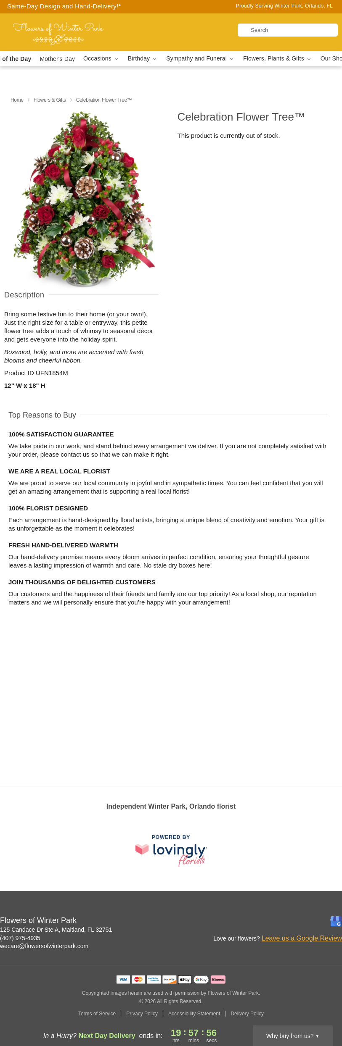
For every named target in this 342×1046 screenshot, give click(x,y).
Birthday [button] (143, 58)
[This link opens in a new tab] (171, 850)
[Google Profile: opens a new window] (336, 921)
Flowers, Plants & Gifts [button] (277, 58)
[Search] (288, 30)
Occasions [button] (101, 58)
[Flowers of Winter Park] (58, 32)
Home (17, 100)
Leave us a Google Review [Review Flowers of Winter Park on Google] (302, 938)
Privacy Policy (142, 1013)
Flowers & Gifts (50, 100)
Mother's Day (57, 58)
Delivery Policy (247, 1013)
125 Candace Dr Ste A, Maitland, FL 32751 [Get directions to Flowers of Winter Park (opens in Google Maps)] (56, 929)
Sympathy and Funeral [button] (200, 58)
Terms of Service (97, 1013)
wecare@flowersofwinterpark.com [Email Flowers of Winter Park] (44, 946)
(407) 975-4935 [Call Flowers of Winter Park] (20, 938)
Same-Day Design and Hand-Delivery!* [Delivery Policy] (64, 6)
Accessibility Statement (194, 1013)
